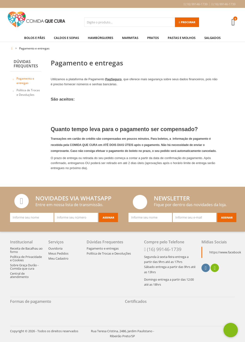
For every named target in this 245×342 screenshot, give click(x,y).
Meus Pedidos (58, 252)
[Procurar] (187, 22)
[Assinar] (108, 216)
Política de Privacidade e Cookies (26, 257)
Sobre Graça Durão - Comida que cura (24, 265)
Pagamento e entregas (25, 79)
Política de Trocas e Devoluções (28, 91)
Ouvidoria (55, 247)
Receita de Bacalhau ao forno (26, 248)
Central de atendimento (19, 273)
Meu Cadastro (58, 257)
